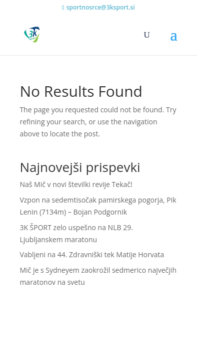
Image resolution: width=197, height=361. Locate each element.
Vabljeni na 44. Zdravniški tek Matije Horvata (92, 254)
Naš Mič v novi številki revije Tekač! (76, 184)
